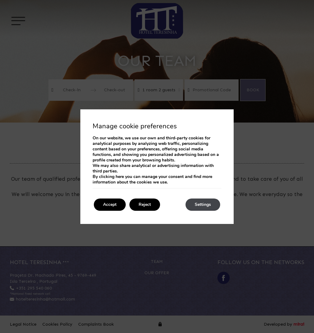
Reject (145, 204)
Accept (110, 204)
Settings (203, 204)
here (120, 177)
